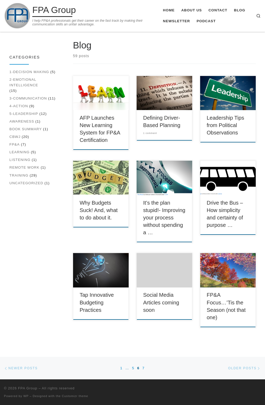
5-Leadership (24, 114)
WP (26, 396)
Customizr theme (75, 396)
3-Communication (28, 98)
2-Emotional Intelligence (24, 82)
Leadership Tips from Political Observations (225, 125)
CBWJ (15, 137)
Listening (20, 160)
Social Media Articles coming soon (161, 302)
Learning (20, 152)
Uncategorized (26, 183)
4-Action (19, 106)
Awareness (22, 121)
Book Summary (26, 129)
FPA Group (27, 388)
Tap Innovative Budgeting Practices (97, 302)
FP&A (15, 144)
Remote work (24, 167)
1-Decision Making (29, 72)
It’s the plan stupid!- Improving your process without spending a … (164, 217)
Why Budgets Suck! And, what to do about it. (99, 210)
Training (19, 175)
